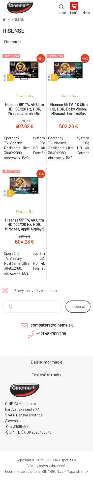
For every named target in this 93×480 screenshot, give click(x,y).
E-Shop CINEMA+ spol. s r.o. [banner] (19, 8)
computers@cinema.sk (52, 324)
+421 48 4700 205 (51, 333)
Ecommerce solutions (23, 471)
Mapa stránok (77, 471)
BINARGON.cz (52, 471)
